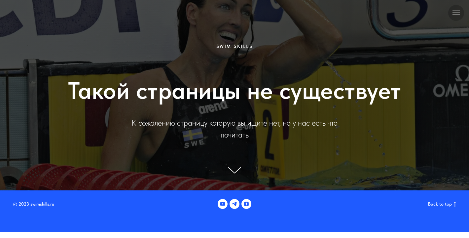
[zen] (246, 204)
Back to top (442, 204)
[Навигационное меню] (456, 13)
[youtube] (223, 204)
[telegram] (234, 204)
